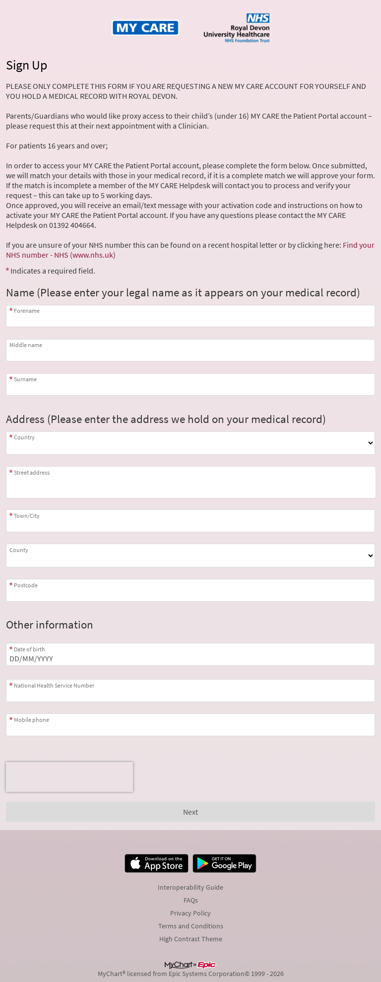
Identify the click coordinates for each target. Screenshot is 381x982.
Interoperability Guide (190, 887)
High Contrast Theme (190, 938)
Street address (32, 472)
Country (24, 437)
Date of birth (29, 649)
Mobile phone (31, 719)
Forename (27, 310)
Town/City (27, 515)
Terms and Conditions (190, 925)
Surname (25, 379)
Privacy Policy (190, 913)
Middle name (25, 345)
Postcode (26, 585)
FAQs (191, 900)
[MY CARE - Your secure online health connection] (190, 28)
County (18, 550)
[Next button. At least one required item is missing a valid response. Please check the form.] (190, 812)
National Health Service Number (54, 685)
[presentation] (69, 777)
